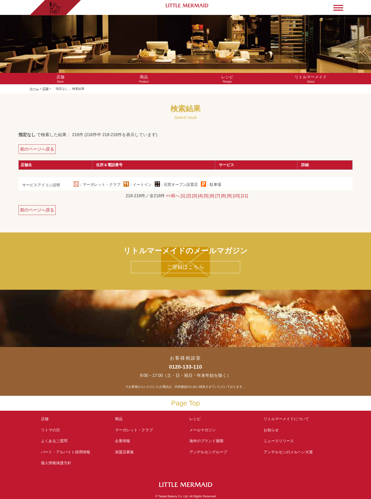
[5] (206, 195)
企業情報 (122, 441)
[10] (236, 195)
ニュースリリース (279, 441)
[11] (244, 195)
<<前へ (173, 195)
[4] (200, 195)
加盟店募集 (126, 452)
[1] (183, 195)
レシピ (196, 419)
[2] (188, 195)
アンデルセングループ (210, 452)
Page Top (185, 403)
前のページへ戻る (37, 149)
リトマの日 (50, 430)
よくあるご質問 (54, 441)
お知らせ (271, 430)
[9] (229, 195)
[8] (223, 195)
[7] (217, 195)
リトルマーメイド (286, 419)
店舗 (45, 88)
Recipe (227, 79)
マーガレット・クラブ (134, 430)
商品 (119, 419)
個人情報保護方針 (56, 463)
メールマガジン (202, 430)
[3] (194, 195)
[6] (212, 195)
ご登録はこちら (185, 267)
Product (144, 79)
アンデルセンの (288, 452)
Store (60, 79)
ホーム (34, 88)
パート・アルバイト (65, 452)
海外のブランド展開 (206, 441)
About (311, 79)
